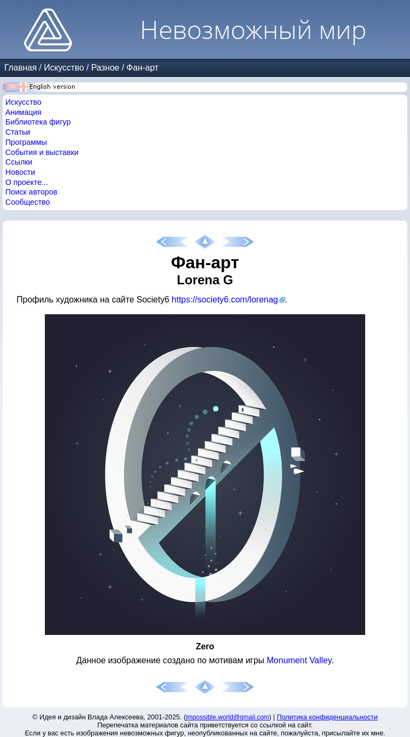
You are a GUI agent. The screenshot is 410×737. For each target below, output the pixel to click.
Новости (20, 172)
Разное (105, 67)
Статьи (17, 132)
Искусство (64, 67)
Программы (26, 142)
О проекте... (26, 182)
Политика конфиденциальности (327, 717)
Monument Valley (299, 660)
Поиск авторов (31, 192)
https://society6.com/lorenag (225, 299)
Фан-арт (143, 67)
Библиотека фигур (37, 122)
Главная (20, 67)
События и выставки (41, 152)
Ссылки (19, 162)
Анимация (23, 112)
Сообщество (27, 202)
